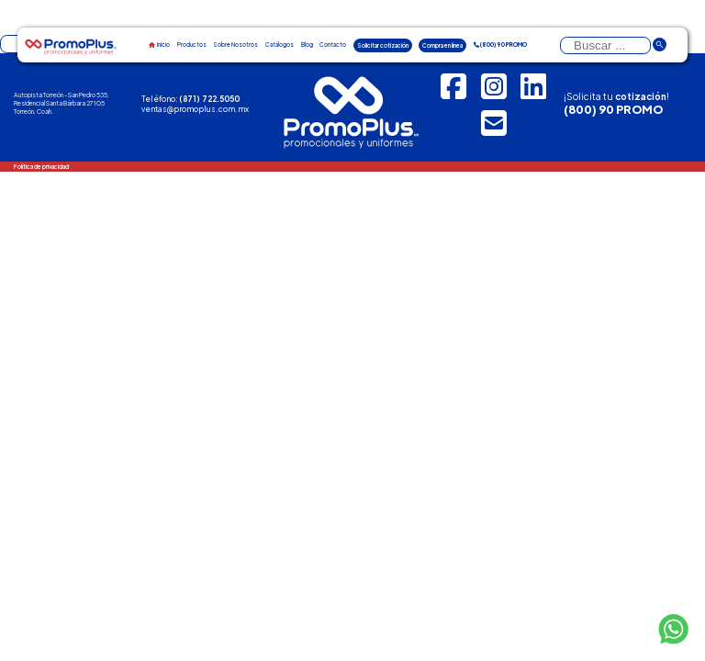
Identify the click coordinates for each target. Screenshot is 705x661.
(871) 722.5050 (209, 99)
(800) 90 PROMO (613, 109)
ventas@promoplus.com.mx (195, 109)
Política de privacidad (41, 166)
